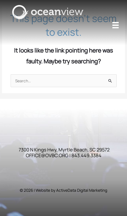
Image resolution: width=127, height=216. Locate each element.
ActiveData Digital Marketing (81, 190)
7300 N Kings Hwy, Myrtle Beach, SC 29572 (64, 150)
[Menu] (115, 25)
